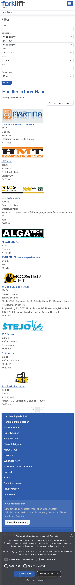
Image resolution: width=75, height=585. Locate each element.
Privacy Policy (11, 488)
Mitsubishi (63, 308)
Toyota (36, 308)
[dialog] (37, 558)
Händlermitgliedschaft (15, 416)
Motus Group (11, 449)
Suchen (6, 82)
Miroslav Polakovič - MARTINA (18, 124)
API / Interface (11, 438)
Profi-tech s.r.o (9, 353)
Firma (4, 25)
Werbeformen (11, 427)
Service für (7, 41)
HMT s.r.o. (7, 161)
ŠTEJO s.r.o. (8, 334)
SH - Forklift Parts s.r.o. (13, 386)
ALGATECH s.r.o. (10, 241)
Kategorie (6, 33)
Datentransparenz (13, 483)
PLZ (3, 64)
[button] (38, 580)
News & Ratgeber (13, 444)
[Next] (41, 410)
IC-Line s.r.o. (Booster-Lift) (15, 286)
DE (3, 12)
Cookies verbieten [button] (49, 574)
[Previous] (33, 410)
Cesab (15, 139)
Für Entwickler (11, 433)
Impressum (10, 494)
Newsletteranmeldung (17, 522)
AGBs (7, 477)
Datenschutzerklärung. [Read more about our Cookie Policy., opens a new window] (46, 554)
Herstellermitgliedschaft (16, 421)
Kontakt (8, 472)
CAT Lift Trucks (15, 312)
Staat (4, 56)
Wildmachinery (12, 460)
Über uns (8, 455)
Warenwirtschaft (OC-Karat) (18, 466)
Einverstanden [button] (24, 574)
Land (4, 48)
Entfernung (7, 72)
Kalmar (30, 139)
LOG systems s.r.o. (11, 198)
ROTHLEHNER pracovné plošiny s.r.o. (21, 257)
